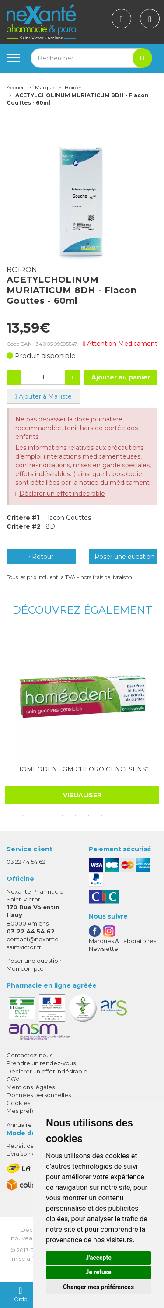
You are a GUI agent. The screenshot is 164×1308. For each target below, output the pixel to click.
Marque (44, 87)
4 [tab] (62, 815)
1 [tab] (23, 815)
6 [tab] (88, 815)
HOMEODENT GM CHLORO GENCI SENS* (82, 769)
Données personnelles (39, 1094)
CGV (13, 1079)
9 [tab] (128, 815)
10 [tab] (141, 815)
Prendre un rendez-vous (41, 1062)
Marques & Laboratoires (122, 940)
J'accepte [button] (98, 1257)
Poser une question (34, 960)
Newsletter (104, 948)
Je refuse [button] (98, 1272)
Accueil (15, 87)
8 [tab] (115, 815)
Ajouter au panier (120, 377)
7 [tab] (102, 815)
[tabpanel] (82, 718)
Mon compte (25, 968)
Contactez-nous (29, 1055)
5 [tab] (75, 815)
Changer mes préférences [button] (98, 1286)
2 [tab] (36, 815)
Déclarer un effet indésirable (62, 494)
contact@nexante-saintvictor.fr (34, 942)
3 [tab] (49, 815)
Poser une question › (126, 557)
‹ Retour (40, 557)
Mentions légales (31, 1087)
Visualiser (82, 795)
